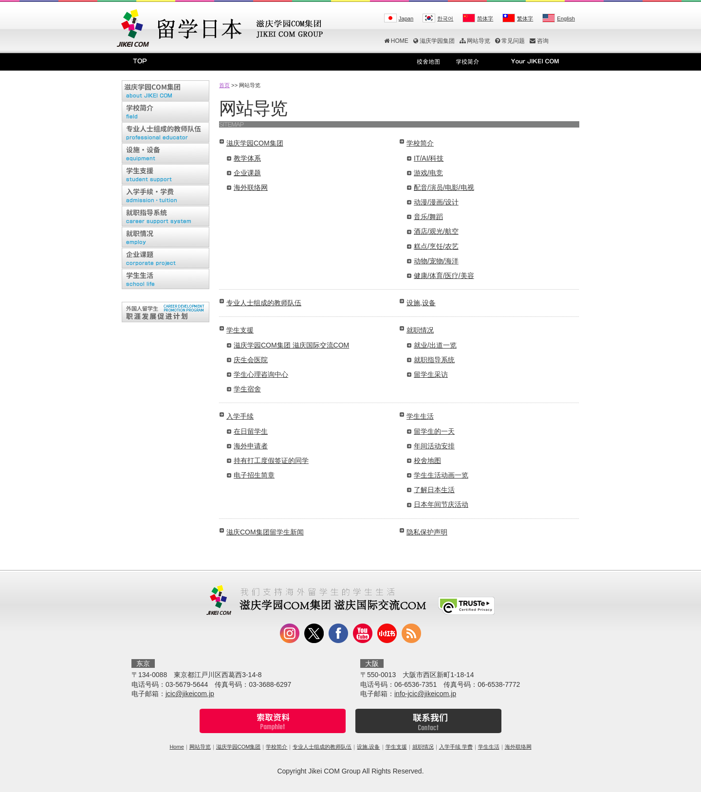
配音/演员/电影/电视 (444, 187)
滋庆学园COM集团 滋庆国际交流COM (291, 345)
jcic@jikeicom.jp (190, 694)
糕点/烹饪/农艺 (436, 246)
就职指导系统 (434, 360)
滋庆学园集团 (434, 40)
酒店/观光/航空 (436, 231)
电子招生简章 (254, 475)
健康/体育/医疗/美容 (444, 275)
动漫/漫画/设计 (436, 202)
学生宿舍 (247, 389)
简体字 (485, 18)
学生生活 (420, 416)
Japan (406, 18)
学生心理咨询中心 (261, 374)
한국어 (445, 18)
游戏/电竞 (428, 173)
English (566, 18)
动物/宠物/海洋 (436, 261)
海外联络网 (251, 187)
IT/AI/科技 (428, 158)
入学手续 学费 (456, 747)
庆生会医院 (251, 360)
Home (176, 747)
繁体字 (525, 18)
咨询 (539, 40)
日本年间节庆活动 (441, 504)
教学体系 (247, 158)
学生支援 (240, 330)
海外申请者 (251, 446)
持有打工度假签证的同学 (271, 460)
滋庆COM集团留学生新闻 (265, 532)
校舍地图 (427, 460)
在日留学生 (251, 431)
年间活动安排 (434, 446)
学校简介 (420, 143)
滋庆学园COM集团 (254, 143)
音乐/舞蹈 (428, 217)
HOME (396, 40)
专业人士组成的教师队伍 (263, 303)
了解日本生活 (434, 490)
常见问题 (510, 40)
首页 (224, 85)
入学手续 (240, 416)
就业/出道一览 (435, 345)
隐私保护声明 (426, 532)
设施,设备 (421, 303)
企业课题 (247, 173)
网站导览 (475, 40)
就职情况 (420, 330)
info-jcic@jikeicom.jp (425, 694)
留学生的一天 (434, 431)
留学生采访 (431, 374)
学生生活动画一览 (441, 475)
